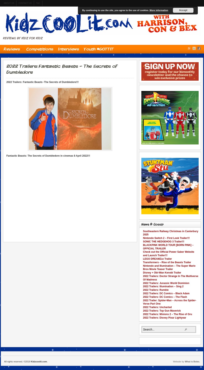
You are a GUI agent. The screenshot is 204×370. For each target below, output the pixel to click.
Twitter (194, 48)
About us (9, 3)
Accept (183, 10)
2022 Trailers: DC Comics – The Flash (165, 297)
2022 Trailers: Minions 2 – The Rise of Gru (167, 314)
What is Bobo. (192, 361)
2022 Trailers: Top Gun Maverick (162, 310)
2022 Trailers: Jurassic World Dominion (166, 283)
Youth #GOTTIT (99, 49)
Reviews (11, 50)
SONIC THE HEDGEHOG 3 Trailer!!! (163, 241)
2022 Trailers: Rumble (156, 290)
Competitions (39, 49)
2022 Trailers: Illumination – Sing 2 (163, 286)
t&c (38, 3)
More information (159, 10)
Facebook (199, 48)
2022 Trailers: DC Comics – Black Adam (166, 293)
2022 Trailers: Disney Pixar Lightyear (164, 317)
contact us (25, 3)
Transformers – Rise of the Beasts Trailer (167, 262)
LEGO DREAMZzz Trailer (157, 258)
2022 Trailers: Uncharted (157, 307)
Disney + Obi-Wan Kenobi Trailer (162, 272)
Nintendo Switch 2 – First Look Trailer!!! (166, 238)
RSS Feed (189, 48)
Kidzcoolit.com (102, 23)
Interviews (68, 49)
